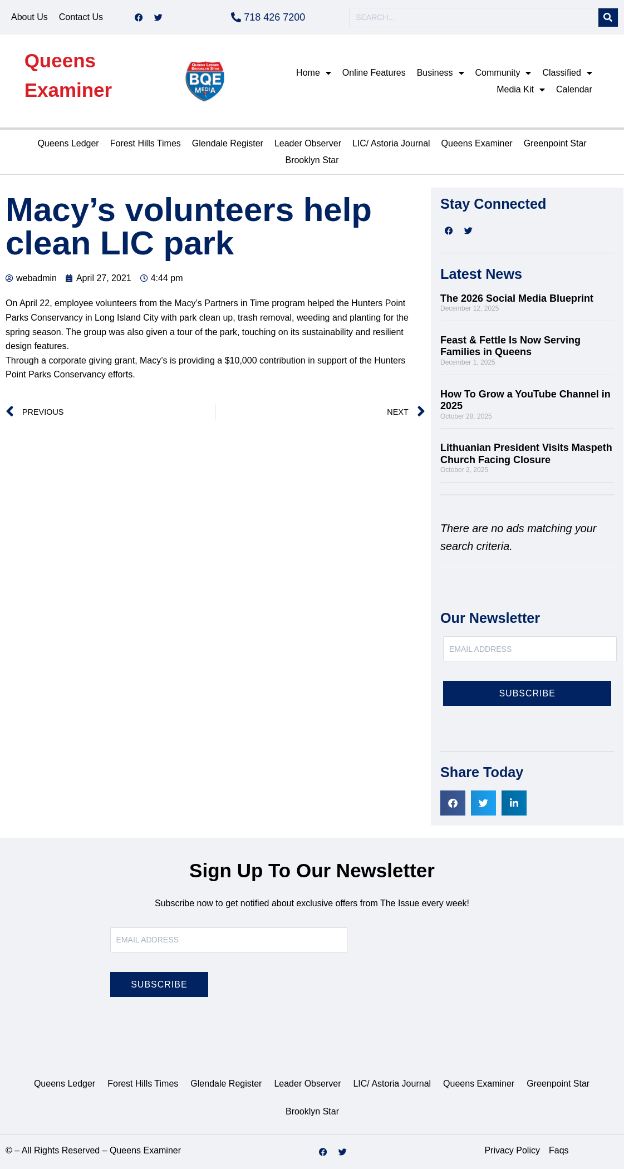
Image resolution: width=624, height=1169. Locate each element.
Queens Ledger (68, 143)
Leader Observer (307, 143)
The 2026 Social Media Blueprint (516, 298)
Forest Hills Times (145, 143)
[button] (452, 803)
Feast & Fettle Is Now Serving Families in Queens (510, 346)
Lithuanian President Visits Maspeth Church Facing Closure (526, 453)
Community (503, 73)
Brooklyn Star (311, 160)
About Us (29, 17)
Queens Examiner (477, 143)
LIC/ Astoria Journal (391, 143)
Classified (567, 73)
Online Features (374, 72)
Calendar (574, 89)
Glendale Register (227, 143)
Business (440, 73)
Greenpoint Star (555, 143)
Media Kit (521, 89)
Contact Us (81, 17)
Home (313, 73)
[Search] (608, 17)
